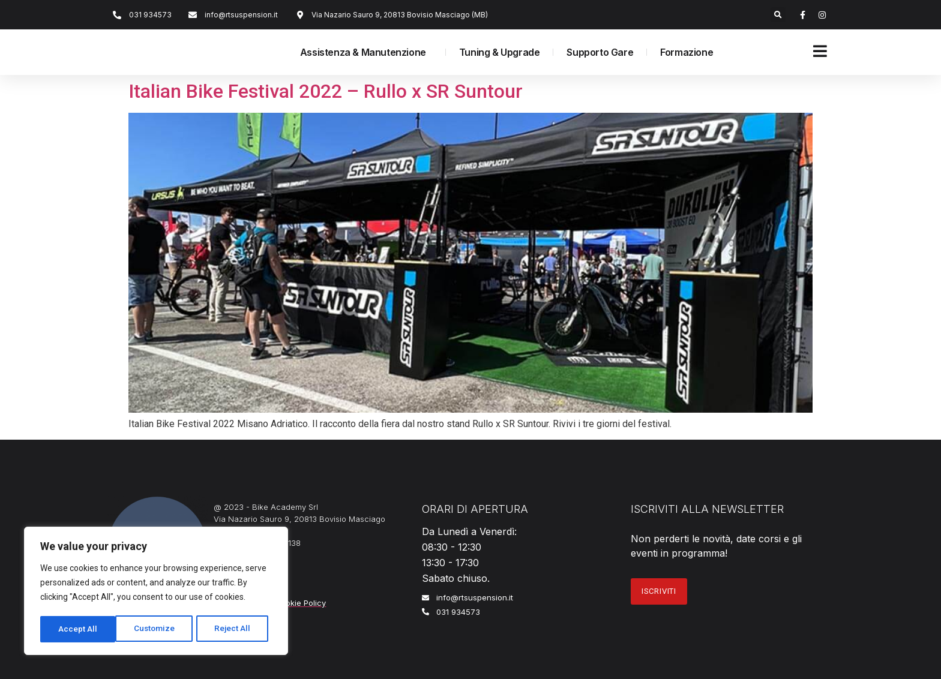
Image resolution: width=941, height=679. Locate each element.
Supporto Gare (600, 52)
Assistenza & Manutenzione (366, 52)
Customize (79, 629)
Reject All (158, 629)
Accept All (234, 629)
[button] (778, 14)
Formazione (686, 52)
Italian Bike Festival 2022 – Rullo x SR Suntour (325, 91)
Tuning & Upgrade (499, 52)
